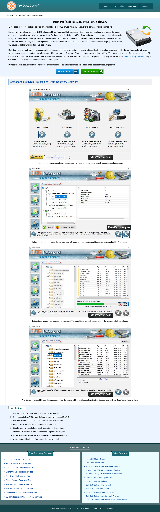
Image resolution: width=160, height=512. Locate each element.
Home (105, 6)
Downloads (132, 6)
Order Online (119, 6)
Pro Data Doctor (28, 5)
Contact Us (146, 6)
